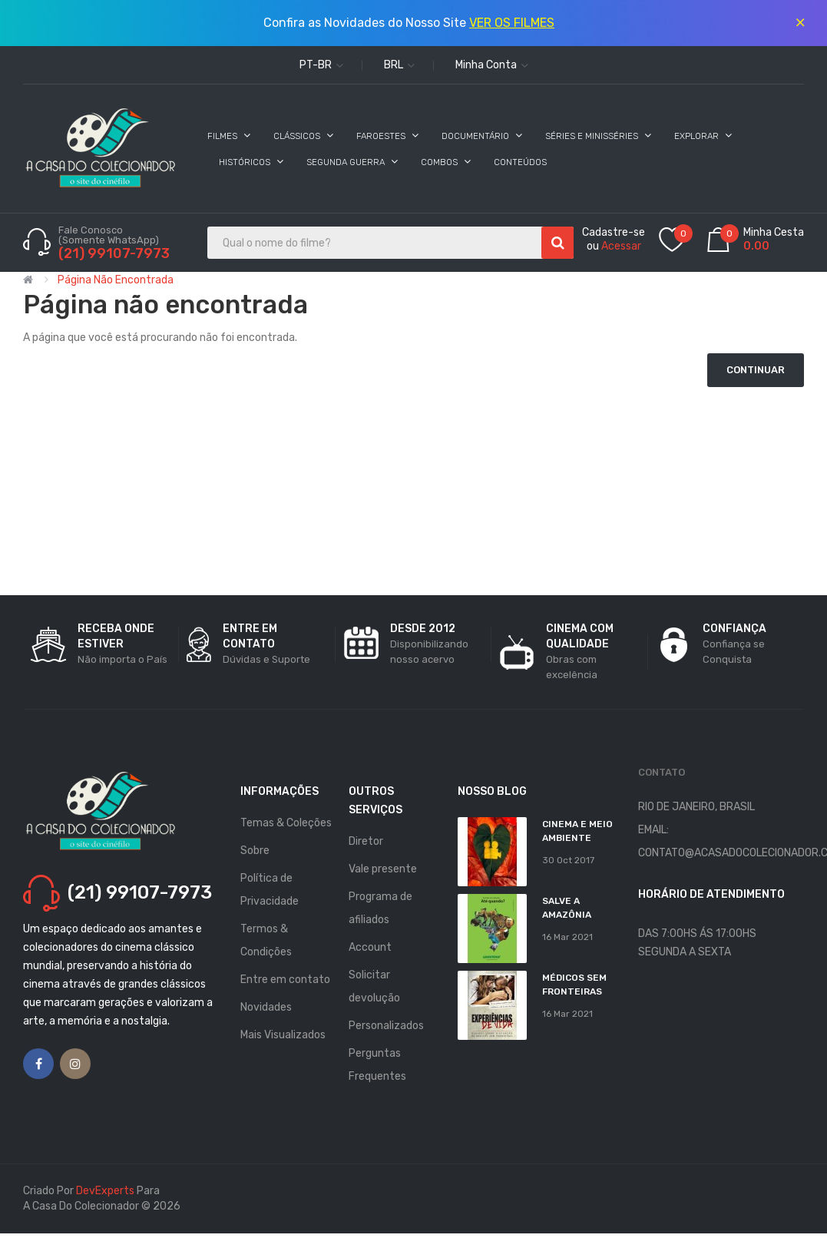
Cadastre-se (613, 232)
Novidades (266, 1007)
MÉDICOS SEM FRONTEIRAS (574, 984)
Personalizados (386, 1025)
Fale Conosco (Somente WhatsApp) (109, 235)
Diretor (366, 841)
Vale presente (383, 869)
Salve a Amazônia (566, 907)
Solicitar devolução (374, 986)
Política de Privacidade (269, 890)
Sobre (255, 850)
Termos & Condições (266, 940)
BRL (399, 64)
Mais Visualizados (283, 1034)
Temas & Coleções (286, 822)
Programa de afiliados (380, 908)
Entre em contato (285, 979)
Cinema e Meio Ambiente (577, 831)
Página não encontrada (116, 279)
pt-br (321, 64)
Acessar (621, 246)
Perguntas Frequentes (377, 1065)
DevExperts (105, 1190)
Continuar (755, 370)
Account (370, 947)
